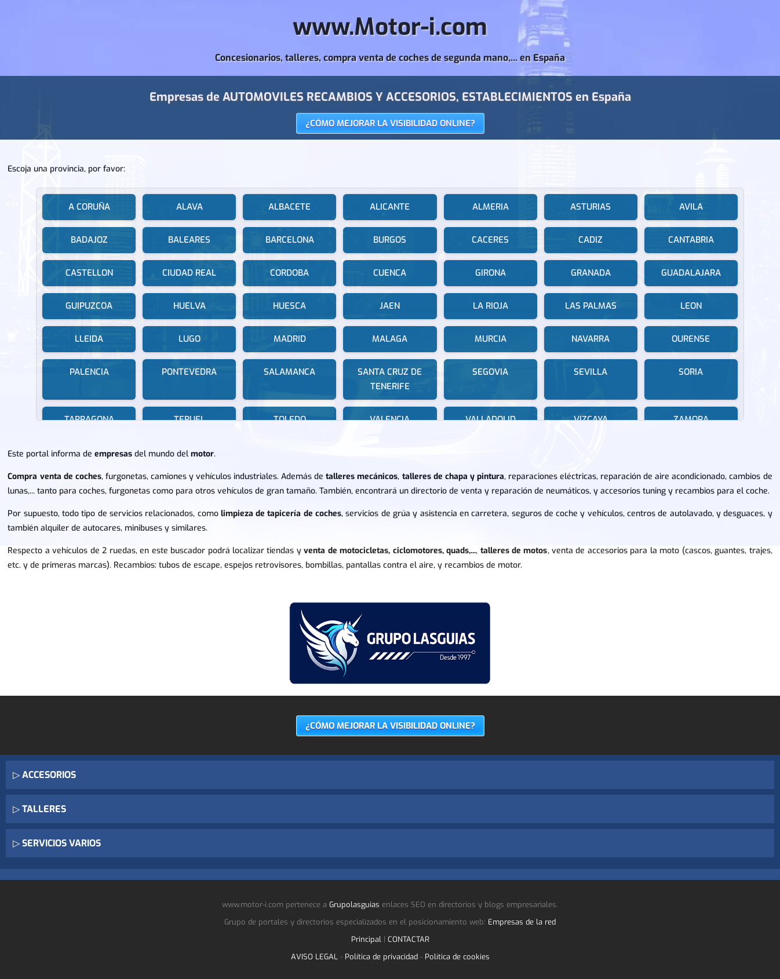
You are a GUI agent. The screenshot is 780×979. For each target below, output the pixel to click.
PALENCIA (89, 372)
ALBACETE (289, 207)
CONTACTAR (408, 939)
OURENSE (691, 339)
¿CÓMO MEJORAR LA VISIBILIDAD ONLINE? (390, 123)
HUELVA (189, 306)
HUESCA (289, 306)
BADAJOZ (89, 240)
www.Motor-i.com (390, 27)
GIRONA (490, 273)
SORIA (691, 372)
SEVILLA (590, 372)
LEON (691, 306)
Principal (366, 939)
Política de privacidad (381, 957)
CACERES (490, 240)
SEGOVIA (490, 372)
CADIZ (590, 240)
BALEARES (189, 240)
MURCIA (490, 339)
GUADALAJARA (691, 273)
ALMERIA (490, 207)
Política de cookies (457, 957)
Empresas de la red (522, 922)
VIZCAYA (591, 419)
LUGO (189, 339)
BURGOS (389, 240)
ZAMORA (691, 419)
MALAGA (389, 339)
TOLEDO (290, 419)
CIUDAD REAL (189, 273)
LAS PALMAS (591, 306)
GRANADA (591, 273)
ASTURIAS (590, 207)
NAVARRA (590, 339)
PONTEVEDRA (189, 372)
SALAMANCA (289, 372)
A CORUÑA (89, 207)
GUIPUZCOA (88, 306)
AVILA (691, 207)
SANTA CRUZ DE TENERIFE (390, 379)
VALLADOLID (490, 419)
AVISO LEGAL (314, 957)
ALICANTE (390, 207)
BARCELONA (289, 240)
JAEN (390, 306)
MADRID (290, 339)
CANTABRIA (691, 240)
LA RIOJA (490, 306)
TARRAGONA (89, 419)
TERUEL (189, 419)
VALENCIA (390, 419)
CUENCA (389, 273)
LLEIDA (89, 339)
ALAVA (189, 207)
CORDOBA (289, 273)
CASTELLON (89, 273)
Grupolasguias (354, 904)
